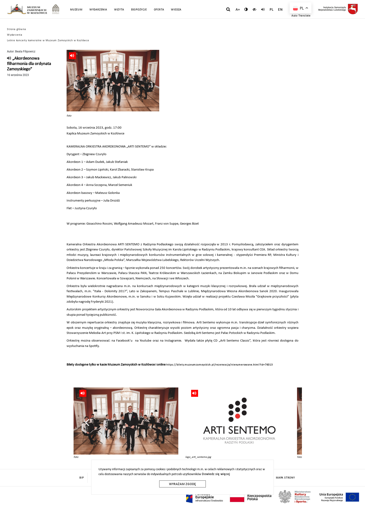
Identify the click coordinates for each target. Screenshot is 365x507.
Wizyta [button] (119, 9)
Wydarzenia (98, 9)
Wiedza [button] (176, 9)
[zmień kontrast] (246, 9)
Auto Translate (301, 15)
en (280, 10)
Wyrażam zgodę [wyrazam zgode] (182, 484)
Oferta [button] (159, 9)
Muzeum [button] (76, 9)
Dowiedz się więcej (216, 474)
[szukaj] (228, 9)
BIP (81, 477)
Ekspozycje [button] (139, 9)
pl (272, 10)
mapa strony (285, 477)
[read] (263, 9)
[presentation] (87, 422)
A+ (238, 10)
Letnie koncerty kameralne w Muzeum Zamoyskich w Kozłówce (48, 40)
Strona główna (16, 29)
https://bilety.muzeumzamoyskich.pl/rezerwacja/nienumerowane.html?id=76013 (219, 364)
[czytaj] (255, 9)
